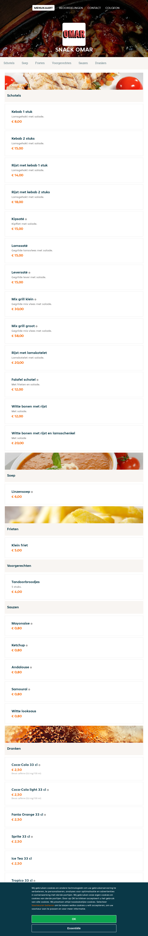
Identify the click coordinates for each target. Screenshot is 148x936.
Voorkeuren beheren (43, 905)
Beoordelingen (71, 8)
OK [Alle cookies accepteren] (74, 919)
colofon (112, 8)
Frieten (40, 63)
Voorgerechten (61, 63)
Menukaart (43, 8)
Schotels (9, 63)
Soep (25, 63)
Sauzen (83, 63)
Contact (94, 8)
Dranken (100, 63)
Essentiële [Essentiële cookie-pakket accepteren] (74, 928)
